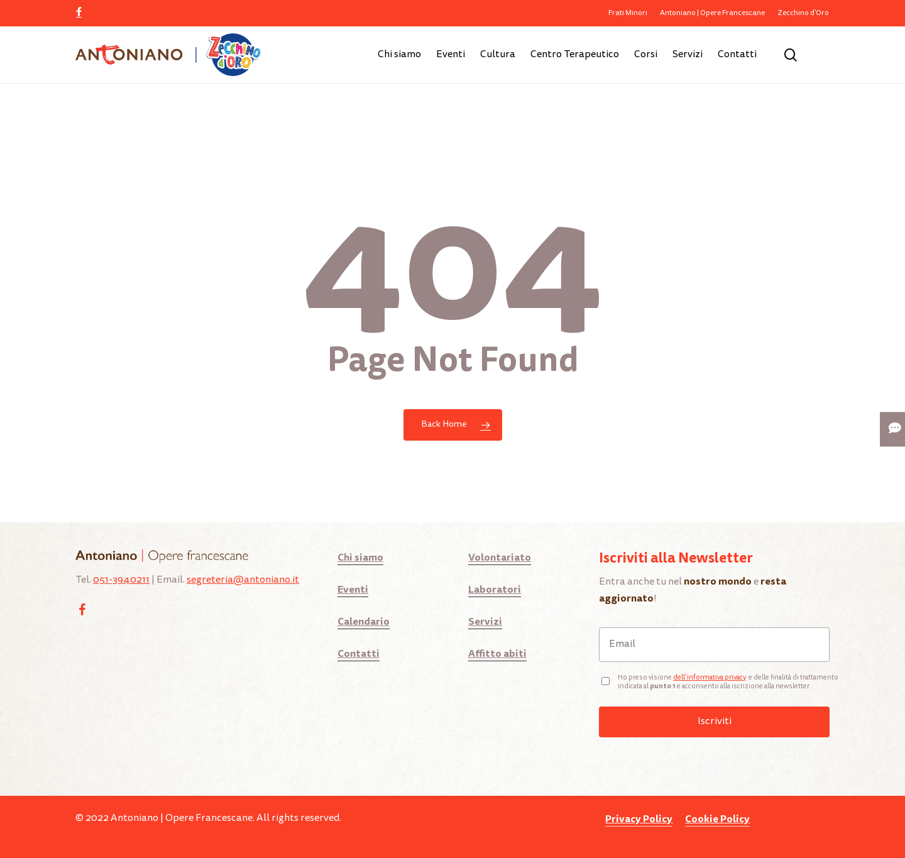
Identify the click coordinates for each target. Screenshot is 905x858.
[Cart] (823, 55)
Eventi (352, 589)
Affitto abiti (497, 653)
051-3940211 (121, 580)
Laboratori (494, 589)
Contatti (358, 653)
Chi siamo (360, 557)
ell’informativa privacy (711, 677)
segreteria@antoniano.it (243, 580)
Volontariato (499, 557)
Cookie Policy (717, 818)
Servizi (485, 621)
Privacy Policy (638, 818)
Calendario (363, 621)
